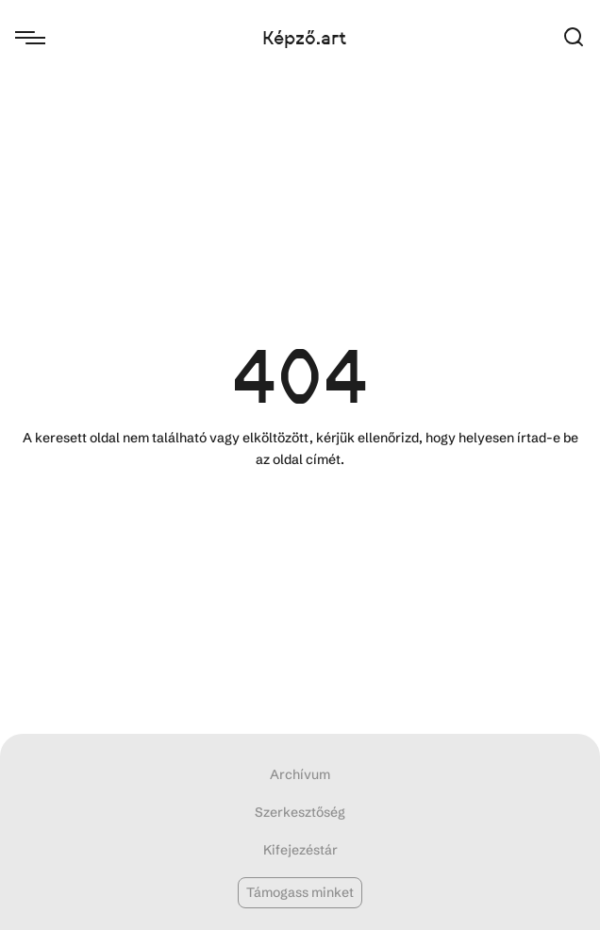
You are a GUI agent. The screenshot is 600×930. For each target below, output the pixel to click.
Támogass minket (300, 892)
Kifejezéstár (300, 849)
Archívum (300, 774)
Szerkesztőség (300, 812)
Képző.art (304, 37)
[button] (573, 37)
